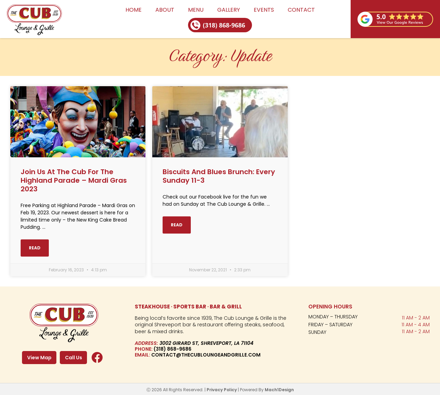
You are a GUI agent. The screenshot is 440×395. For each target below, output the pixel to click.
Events (264, 10)
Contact (301, 10)
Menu (196, 10)
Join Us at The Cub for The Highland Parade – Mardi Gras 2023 (74, 180)
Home (133, 10)
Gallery (228, 10)
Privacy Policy (222, 389)
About (164, 10)
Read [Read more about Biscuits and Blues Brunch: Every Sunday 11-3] (177, 224)
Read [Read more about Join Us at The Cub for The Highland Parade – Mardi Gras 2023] (35, 247)
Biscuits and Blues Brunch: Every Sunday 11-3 (219, 176)
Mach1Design (279, 389)
